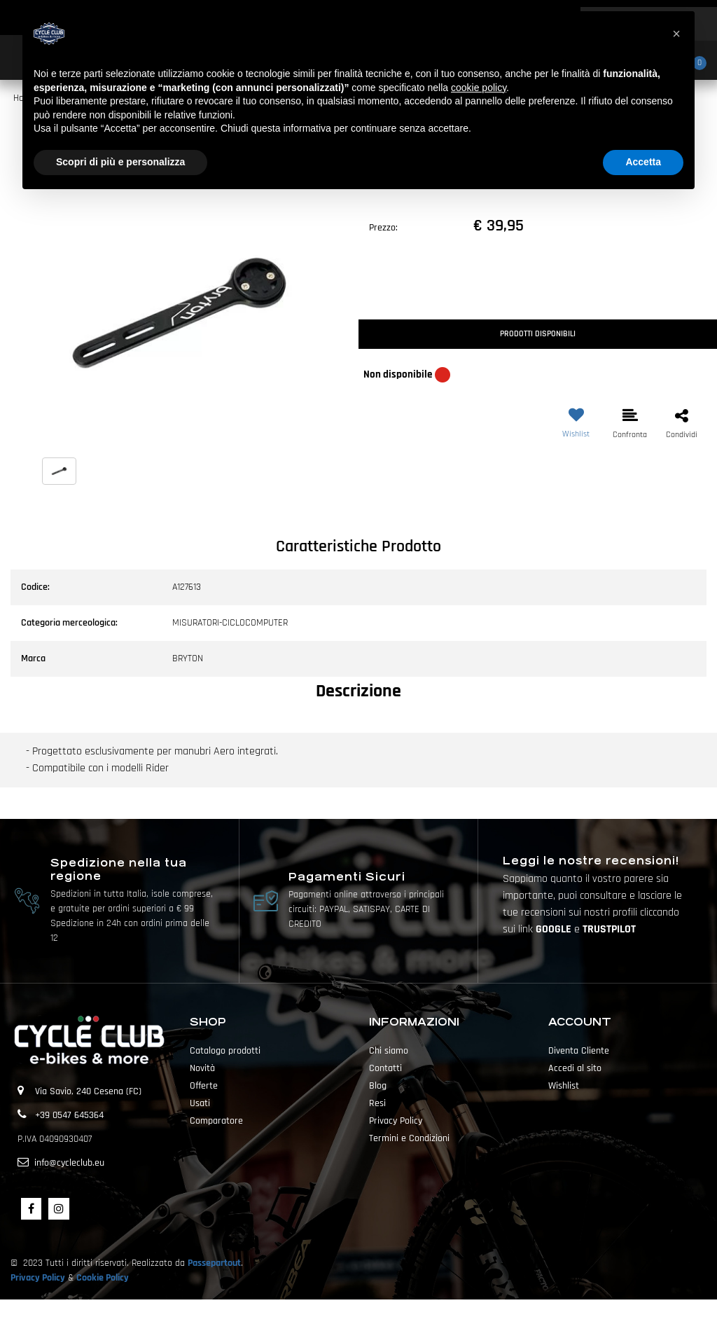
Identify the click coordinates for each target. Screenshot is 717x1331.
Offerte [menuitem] (204, 1086)
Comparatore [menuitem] (216, 1121)
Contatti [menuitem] (385, 1068)
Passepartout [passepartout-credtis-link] (383, 1315)
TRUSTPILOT (609, 929)
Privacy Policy (38, 1277)
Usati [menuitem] (200, 1103)
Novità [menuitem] (202, 1068)
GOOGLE (555, 929)
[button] (179, 313)
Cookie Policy (102, 1277)
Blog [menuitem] (378, 1086)
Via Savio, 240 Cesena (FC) (88, 1091)
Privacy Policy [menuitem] (395, 1121)
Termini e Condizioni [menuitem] (409, 1138)
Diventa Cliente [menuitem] (578, 1050)
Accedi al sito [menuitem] (574, 1068)
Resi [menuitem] (377, 1103)
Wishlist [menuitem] (563, 1086)
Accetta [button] (643, 161)
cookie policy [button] (478, 87)
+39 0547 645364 (69, 1115)
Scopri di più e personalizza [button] (120, 161)
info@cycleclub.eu (69, 1163)
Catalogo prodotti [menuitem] (225, 1050)
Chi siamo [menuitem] (388, 1050)
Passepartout (214, 1263)
